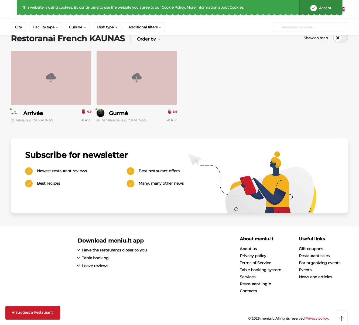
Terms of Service (255, 262)
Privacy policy (253, 255)
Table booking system (260, 269)
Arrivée (33, 113)
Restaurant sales (314, 255)
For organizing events (319, 262)
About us (248, 248)
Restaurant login (255, 283)
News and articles (315, 276)
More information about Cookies (215, 7)
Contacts (248, 290)
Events (305, 269)
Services (247, 276)
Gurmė (118, 113)
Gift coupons (311, 248)
